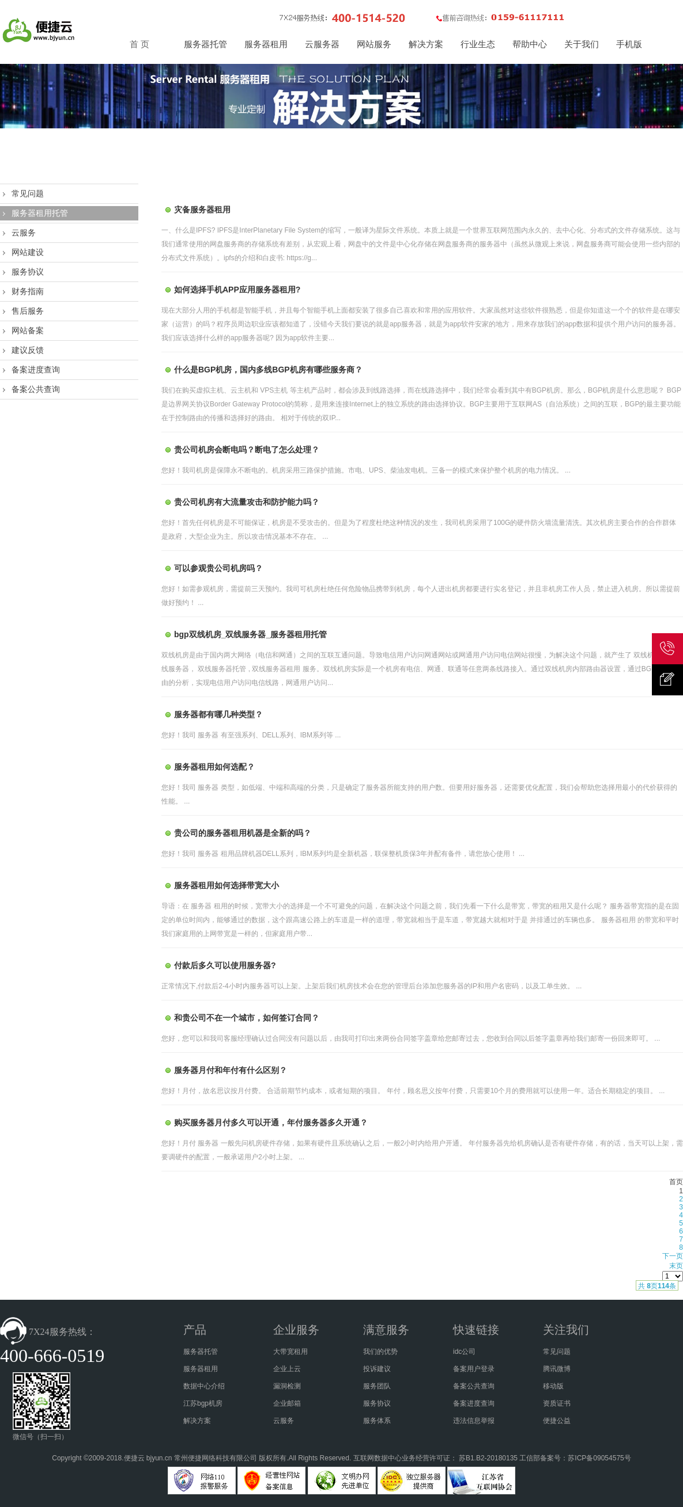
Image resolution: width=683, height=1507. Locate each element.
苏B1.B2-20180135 (488, 1458)
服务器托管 (200, 1352)
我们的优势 (380, 1352)
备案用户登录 (474, 1369)
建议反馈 (28, 350)
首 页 (139, 44)
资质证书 (557, 1403)
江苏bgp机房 (202, 1403)
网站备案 (28, 330)
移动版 (553, 1386)
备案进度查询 (36, 369)
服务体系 (377, 1421)
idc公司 (464, 1352)
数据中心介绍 (204, 1386)
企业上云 (287, 1369)
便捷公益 (557, 1421)
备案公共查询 (36, 389)
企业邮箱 (287, 1403)
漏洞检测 (287, 1386)
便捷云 (134, 1458)
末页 (676, 1266)
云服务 (24, 232)
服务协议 (28, 271)
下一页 (672, 1256)
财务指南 (28, 291)
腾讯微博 (557, 1369)
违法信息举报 (474, 1421)
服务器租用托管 (40, 213)
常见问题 (28, 193)
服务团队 (377, 1386)
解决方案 (197, 1421)
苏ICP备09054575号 (599, 1458)
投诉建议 (377, 1369)
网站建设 (28, 252)
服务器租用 (200, 1369)
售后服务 (28, 310)
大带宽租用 (290, 1352)
